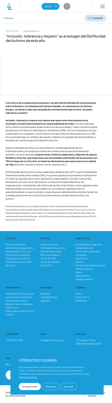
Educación (82, 258)
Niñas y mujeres (84, 268)
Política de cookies (28, 377)
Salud (79, 272)
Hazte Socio (82, 297)
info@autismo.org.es (52, 340)
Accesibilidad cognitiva (89, 244)
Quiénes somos (49, 244)
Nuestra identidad (51, 251)
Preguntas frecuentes (18, 258)
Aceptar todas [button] (29, 386)
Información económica (19, 297)
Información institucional (19, 293)
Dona (79, 293)
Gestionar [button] (50, 386)
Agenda (45, 300)
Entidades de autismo (53, 247)
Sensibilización (31, 31)
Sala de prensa (49, 297)
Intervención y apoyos (18, 254)
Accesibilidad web (15, 395)
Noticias (9, 18)
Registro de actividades (19, 304)
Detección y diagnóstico (19, 247)
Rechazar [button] (68, 386)
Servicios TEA (48, 258)
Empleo (80, 261)
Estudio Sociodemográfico (91, 265)
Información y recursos (18, 251)
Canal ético (12, 307)
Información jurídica (17, 300)
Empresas (81, 300)
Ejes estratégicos (51, 254)
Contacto (46, 265)
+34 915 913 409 (14, 340)
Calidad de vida (84, 247)
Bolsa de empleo (50, 261)
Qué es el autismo (16, 244)
